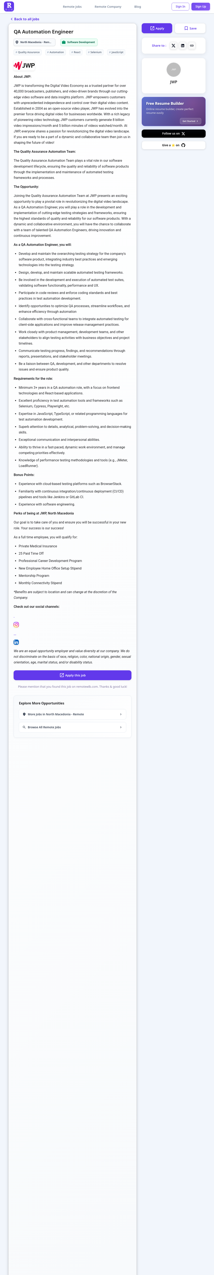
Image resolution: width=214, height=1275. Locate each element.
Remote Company (106, 6)
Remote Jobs (70, 6)
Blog (135, 6)
